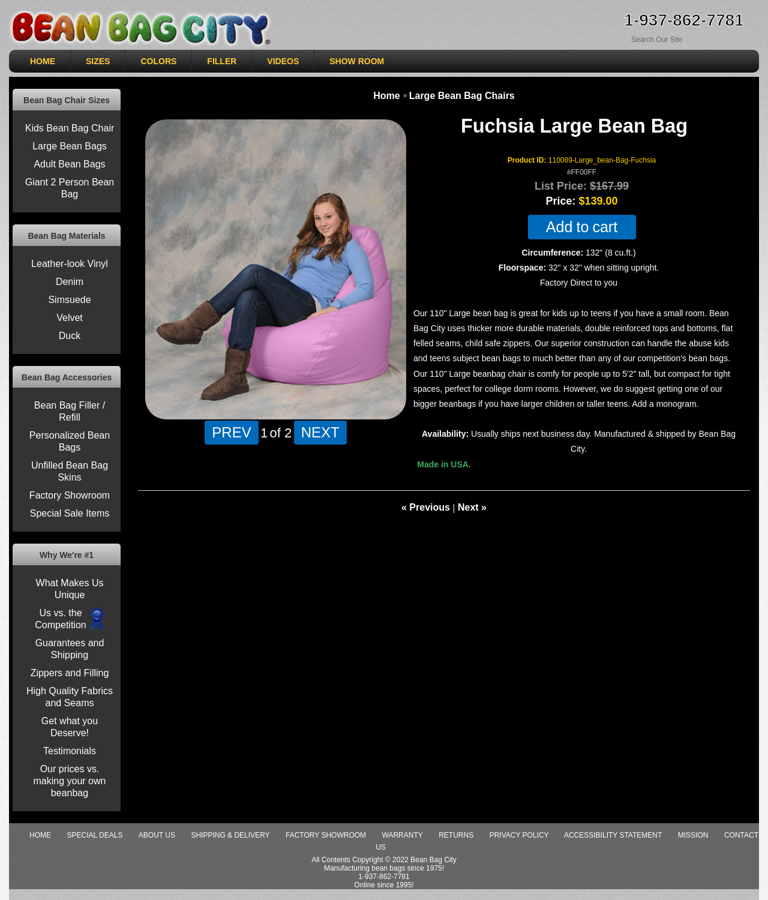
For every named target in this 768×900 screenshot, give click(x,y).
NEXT (320, 432)
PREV (231, 432)
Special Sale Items (70, 513)
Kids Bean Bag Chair (70, 128)
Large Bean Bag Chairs (462, 95)
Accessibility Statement (613, 835)
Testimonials (69, 751)
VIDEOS (283, 61)
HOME (42, 61)
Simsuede (69, 300)
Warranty (402, 835)
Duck (69, 336)
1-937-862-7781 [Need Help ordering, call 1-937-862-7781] (683, 20)
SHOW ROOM (356, 61)
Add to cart (581, 227)
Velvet (69, 318)
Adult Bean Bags (69, 164)
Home (386, 95)
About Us (157, 835)
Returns (456, 835)
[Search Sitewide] (675, 39)
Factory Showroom (69, 495)
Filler (221, 61)
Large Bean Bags (69, 146)
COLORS (158, 61)
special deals (94, 835)
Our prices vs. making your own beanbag (70, 781)
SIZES (98, 61)
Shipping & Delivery (230, 835)
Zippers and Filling (70, 673)
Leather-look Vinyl (69, 264)
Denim (69, 282)
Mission (693, 835)
